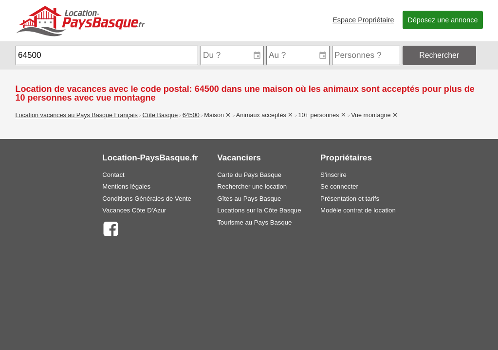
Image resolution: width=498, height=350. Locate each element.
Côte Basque (160, 115)
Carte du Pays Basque (249, 174)
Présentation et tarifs (349, 198)
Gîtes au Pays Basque (249, 198)
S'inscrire (333, 174)
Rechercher (439, 55)
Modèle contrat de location (358, 210)
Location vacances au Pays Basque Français (77, 115)
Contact (113, 174)
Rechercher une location (252, 186)
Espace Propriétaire (363, 20)
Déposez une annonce (442, 20)
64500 (191, 115)
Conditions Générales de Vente (146, 198)
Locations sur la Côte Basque (259, 210)
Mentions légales (126, 186)
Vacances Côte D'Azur (134, 210)
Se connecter (339, 186)
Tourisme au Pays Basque (254, 222)
